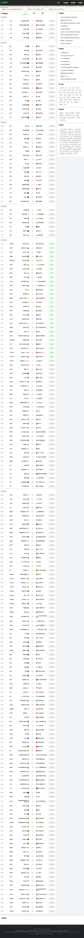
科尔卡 (39, 423)
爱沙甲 (11, 515)
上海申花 (25, 37)
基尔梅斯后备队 (41, 763)
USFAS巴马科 (24, 561)
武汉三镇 (40, 33)
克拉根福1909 (41, 465)
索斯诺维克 (24, 524)
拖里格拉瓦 (40, 415)
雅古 (39, 796)
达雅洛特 (40, 302)
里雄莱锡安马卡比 (23, 532)
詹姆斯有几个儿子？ (64, 76)
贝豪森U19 (24, 650)
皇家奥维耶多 (41, 214)
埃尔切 (39, 159)
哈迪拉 (25, 473)
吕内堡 (25, 717)
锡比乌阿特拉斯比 (42, 431)
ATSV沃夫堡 (24, 696)
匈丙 (11, 344)
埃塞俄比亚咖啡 (23, 402)
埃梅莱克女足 (24, 704)
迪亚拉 (39, 561)
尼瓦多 (25, 553)
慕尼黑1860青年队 (23, 721)
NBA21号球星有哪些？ (64, 58)
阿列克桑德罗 (24, 557)
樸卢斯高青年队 (41, 298)
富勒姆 (39, 138)
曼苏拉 (39, 306)
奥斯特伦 (40, 642)
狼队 (26, 100)
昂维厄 (39, 545)
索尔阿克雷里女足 (42, 801)
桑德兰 (39, 100)
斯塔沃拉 (40, 524)
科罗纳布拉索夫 (23, 440)
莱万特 (39, 71)
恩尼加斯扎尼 (41, 835)
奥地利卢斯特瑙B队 (22, 750)
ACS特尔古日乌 (23, 427)
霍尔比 (25, 273)
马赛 (39, 75)
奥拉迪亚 (40, 507)
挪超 (11, 654)
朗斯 (39, 151)
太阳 (73, 90)
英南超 (61, 99)
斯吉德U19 (24, 621)
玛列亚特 (40, 268)
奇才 (61, 90)
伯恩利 (39, 54)
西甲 (11, 50)
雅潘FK (25, 264)
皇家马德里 (40, 235)
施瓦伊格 (25, 725)
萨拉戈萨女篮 (41, 818)
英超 (11, 54)
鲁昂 (39, 810)
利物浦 (39, 184)
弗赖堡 (25, 218)
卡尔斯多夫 (24, 675)
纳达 (39, 331)
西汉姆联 (40, 104)
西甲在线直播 (69, 153)
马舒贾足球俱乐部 (42, 327)
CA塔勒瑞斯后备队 (42, 767)
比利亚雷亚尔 (24, 71)
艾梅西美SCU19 (23, 360)
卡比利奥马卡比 (41, 482)
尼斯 (26, 151)
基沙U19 (25, 843)
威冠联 (61, 104)
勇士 (70, 87)
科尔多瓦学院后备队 (42, 754)
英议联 (74, 97)
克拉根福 (25, 570)
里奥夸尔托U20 (23, 763)
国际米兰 (25, 231)
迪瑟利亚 (25, 394)
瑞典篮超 (12, 708)
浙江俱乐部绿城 (23, 63)
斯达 (39, 654)
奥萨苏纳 (25, 147)
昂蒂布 (25, 856)
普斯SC (39, 252)
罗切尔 (25, 814)
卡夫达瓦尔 (40, 294)
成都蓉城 (40, 37)
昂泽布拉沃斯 (41, 406)
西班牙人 (25, 235)
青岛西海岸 (40, 29)
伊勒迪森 (25, 607)
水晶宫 (39, 167)
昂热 (39, 193)
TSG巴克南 (40, 637)
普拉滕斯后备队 (41, 759)
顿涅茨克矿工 (24, 872)
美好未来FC (24, 599)
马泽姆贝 (40, 340)
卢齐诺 (25, 398)
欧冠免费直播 (65, 142)
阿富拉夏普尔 (24, 469)
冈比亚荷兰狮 (41, 599)
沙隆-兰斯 (25, 805)
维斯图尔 (25, 713)
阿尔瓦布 (40, 503)
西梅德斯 (25, 310)
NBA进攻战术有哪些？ (64, 64)
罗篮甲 (11, 427)
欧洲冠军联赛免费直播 (74, 142)
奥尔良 (39, 805)
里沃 (39, 448)
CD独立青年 (24, 906)
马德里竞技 (40, 113)
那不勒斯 (40, 126)
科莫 (26, 126)
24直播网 (36, 933)
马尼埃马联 (24, 260)
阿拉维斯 (25, 130)
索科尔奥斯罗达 (23, 700)
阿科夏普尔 (40, 469)
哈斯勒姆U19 (24, 847)
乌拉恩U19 (40, 851)
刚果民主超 (12, 260)
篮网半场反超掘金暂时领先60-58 (67, 73)
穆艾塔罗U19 (24, 356)
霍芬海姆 (25, 84)
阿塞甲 (11, 277)
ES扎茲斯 (40, 377)
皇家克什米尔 (24, 248)
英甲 (61, 97)
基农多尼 (40, 461)
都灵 (39, 79)
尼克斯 (72, 92)
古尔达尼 (40, 369)
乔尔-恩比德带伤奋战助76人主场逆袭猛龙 (69, 67)
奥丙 (11, 658)
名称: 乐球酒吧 (63, 117)
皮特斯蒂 (25, 683)
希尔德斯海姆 (41, 717)
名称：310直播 (76, 115)
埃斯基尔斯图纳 (23, 574)
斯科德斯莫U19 (23, 860)
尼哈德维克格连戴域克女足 (22, 801)
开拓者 (64, 90)
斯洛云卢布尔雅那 (42, 457)
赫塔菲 (25, 180)
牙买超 (11, 902)
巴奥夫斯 (40, 864)
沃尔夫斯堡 (40, 218)
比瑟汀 (39, 365)
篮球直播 (73, 3)
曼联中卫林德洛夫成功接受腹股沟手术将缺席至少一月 (70, 23)
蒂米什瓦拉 (40, 528)
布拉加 (25, 876)
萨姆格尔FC (24, 603)
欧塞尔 (25, 193)
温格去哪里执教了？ (64, 26)
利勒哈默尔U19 (41, 843)
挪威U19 (11, 511)
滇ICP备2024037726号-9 (42, 933)
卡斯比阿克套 (41, 243)
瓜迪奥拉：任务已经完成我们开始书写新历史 (69, 32)
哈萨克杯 (12, 243)
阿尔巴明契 (24, 256)
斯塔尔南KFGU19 (23, 889)
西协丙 (11, 729)
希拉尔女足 (24, 830)
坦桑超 (11, 327)
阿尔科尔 (25, 499)
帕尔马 (39, 231)
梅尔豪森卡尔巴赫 (42, 775)
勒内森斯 (25, 868)
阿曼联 (11, 331)
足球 (34, 13)
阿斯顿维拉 (24, 222)
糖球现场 (62, 115)
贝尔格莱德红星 (41, 625)
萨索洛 (25, 172)
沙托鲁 (39, 734)
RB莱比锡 (40, 134)
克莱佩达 (25, 444)
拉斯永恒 (25, 792)
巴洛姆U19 (24, 839)
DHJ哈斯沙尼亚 (23, 386)
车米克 (39, 566)
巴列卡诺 (40, 180)
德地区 (11, 607)
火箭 (66, 87)
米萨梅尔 (25, 495)
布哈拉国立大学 (41, 285)
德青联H (11, 650)
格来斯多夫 (24, 679)
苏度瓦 (39, 444)
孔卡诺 (25, 738)
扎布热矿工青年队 (23, 298)
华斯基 (25, 545)
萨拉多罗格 (24, 536)
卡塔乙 (11, 495)
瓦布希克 (25, 835)
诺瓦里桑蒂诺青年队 (22, 822)
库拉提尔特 (24, 503)
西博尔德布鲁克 (41, 633)
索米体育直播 (68, 115)
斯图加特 (40, 84)
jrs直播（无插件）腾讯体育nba (66, 129)
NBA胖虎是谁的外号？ (64, 61)
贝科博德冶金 (24, 281)
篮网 (80, 92)
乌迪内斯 (25, 79)
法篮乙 (11, 805)
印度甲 (11, 248)
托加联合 (40, 394)
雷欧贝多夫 (40, 658)
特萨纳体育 (40, 289)
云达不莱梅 (24, 92)
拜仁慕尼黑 (24, 88)
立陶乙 (11, 444)
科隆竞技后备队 (41, 771)
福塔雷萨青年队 (23, 784)
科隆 (39, 96)
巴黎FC (25, 197)
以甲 (11, 469)
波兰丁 (11, 390)
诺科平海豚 (40, 708)
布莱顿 (39, 109)
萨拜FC (25, 277)
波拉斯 (25, 708)
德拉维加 (25, 423)
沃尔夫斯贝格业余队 (42, 679)
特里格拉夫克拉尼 (42, 536)
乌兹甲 (11, 264)
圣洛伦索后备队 (41, 780)
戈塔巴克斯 (24, 646)
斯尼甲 (11, 536)
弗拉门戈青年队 (41, 788)
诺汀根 (25, 637)
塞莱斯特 (25, 340)
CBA (72, 102)
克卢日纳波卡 (24, 431)
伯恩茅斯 (25, 167)
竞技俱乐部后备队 (23, 754)
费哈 (39, 792)
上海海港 (40, 58)
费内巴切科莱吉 (41, 335)
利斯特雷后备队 (23, 771)
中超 (11, 20)
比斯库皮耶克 (41, 700)
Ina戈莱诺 (25, 566)
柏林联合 (25, 96)
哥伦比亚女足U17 (23, 898)
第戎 (26, 734)
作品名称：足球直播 (69, 113)
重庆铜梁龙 (40, 20)
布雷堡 (25, 465)
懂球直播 (78, 113)
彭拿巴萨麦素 (41, 729)
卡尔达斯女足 (24, 911)
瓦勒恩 (25, 667)
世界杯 (69, 95)
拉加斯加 (25, 688)
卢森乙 (11, 826)
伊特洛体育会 (24, 885)
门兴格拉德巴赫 (23, 201)
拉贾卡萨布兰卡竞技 (42, 629)
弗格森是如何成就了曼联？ (65, 20)
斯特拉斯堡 (24, 188)
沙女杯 (11, 830)
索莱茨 (39, 557)
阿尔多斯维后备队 (23, 780)
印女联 (11, 348)
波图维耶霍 (40, 906)
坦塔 (26, 289)
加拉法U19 (24, 587)
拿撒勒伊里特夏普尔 (42, 473)
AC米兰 (39, 172)
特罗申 (25, 452)
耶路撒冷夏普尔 (41, 541)
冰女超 (11, 801)
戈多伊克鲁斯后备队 (22, 767)
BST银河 (40, 603)
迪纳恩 (25, 810)
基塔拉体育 (24, 319)
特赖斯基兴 (24, 742)
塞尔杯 (11, 625)
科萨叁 (25, 549)
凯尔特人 (69, 97)
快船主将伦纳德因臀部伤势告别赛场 (67, 79)
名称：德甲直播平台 (76, 146)
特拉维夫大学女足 (23, 323)
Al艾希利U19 (41, 582)
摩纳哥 (39, 142)
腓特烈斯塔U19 (41, 511)
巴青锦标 (12, 822)
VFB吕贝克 (24, 746)
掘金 (76, 92)
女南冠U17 (12, 898)
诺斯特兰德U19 (41, 621)
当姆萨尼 (40, 688)
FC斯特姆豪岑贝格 (42, 721)
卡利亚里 (40, 155)
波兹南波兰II (24, 448)
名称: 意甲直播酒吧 (67, 149)
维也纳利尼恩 (41, 742)
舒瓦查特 (25, 692)
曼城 (64, 92)
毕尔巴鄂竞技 (41, 130)
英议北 (78, 97)
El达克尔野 (24, 268)
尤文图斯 (25, 210)
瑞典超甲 (12, 574)
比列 (39, 411)
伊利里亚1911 (24, 419)
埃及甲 (11, 252)
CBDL (65, 104)
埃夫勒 (39, 814)
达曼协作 (40, 520)
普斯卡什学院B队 (23, 344)
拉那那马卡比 (41, 532)
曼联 (68, 92)
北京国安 (40, 67)
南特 (26, 75)
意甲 (11, 46)
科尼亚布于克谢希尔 (22, 335)
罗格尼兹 (25, 658)
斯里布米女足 (24, 348)
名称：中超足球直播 (64, 136)
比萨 (26, 46)
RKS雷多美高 (41, 553)
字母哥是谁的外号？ (64, 52)
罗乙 (11, 507)
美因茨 (39, 176)
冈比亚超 (12, 591)
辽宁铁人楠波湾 (41, 25)
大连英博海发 (24, 20)
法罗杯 (11, 713)
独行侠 (61, 95)
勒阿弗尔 (40, 163)
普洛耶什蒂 (24, 436)
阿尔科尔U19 (41, 356)
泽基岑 (39, 663)
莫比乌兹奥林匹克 (42, 281)
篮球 (43, 13)
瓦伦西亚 (25, 113)
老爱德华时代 (41, 612)
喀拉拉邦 (40, 248)
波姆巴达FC (24, 591)
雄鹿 (69, 90)
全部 (25, 13)
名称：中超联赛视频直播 (75, 136)
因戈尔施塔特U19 (42, 650)
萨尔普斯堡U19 (23, 511)
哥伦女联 (12, 911)
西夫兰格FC (24, 826)
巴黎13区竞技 (41, 738)
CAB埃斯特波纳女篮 (22, 818)
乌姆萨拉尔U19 (23, 578)
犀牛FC (25, 595)
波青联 (11, 298)
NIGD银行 (40, 256)
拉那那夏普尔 (24, 482)
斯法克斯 (40, 373)
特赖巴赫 (40, 667)
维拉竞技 (40, 319)
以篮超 (11, 532)
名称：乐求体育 (71, 117)
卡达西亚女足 (41, 830)
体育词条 (44, 929)
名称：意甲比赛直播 (74, 151)
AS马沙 (25, 377)
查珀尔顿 (40, 902)
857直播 (78, 117)
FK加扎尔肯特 (41, 264)
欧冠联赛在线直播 (67, 140)
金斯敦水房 (24, 902)
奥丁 (11, 465)
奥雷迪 (39, 683)
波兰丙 (11, 524)
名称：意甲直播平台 (64, 151)
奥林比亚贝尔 (24, 365)
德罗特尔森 (40, 746)
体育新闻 (80, 3)
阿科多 (25, 520)
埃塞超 (11, 256)
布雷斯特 (40, 197)
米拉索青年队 (41, 822)
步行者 (77, 87)
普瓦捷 (25, 864)
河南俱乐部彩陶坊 (23, 25)
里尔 (26, 163)
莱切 (39, 46)
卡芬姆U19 (40, 839)
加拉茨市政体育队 (23, 528)
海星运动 (62, 113)
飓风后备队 (24, 759)
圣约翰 (25, 663)
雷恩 (39, 226)
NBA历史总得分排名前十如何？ (66, 55)
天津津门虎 (24, 33)
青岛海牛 (25, 58)
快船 (80, 90)
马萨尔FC (25, 252)
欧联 (11, 876)
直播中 (51, 243)
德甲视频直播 (70, 148)
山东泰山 (25, 29)
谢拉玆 (25, 390)
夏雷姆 (25, 477)
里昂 (26, 226)
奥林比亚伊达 (41, 885)
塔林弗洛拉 (24, 515)
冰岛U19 (11, 889)
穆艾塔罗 (40, 495)
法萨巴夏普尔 (41, 477)
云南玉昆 (25, 67)
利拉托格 (25, 642)
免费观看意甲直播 (76, 149)
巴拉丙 (11, 885)
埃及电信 (40, 273)
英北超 (65, 99)
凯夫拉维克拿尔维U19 (42, 890)
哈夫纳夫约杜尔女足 (42, 894)
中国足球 (62, 87)
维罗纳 (39, 210)
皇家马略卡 (40, 50)
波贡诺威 (40, 398)
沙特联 (11, 520)
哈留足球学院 (41, 515)
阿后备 (11, 754)
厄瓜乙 (11, 906)
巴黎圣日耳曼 (24, 117)
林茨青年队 (40, 675)
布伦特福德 (24, 104)
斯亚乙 (11, 411)
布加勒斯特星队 (41, 440)
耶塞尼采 (25, 415)
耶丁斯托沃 (24, 625)
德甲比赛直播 (63, 148)
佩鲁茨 (39, 344)
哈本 (26, 633)
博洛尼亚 (25, 155)
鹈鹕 (61, 92)
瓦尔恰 (39, 427)
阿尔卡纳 (25, 314)
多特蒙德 (40, 201)
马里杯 (11, 561)
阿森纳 (25, 138)
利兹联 (25, 54)
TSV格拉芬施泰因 (42, 570)
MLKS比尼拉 (41, 452)
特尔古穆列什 (41, 436)
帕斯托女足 (40, 911)
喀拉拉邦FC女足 (23, 381)
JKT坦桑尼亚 (24, 461)
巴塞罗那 (40, 147)
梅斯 (26, 142)
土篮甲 (11, 335)
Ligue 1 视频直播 (73, 144)
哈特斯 (39, 591)
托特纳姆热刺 (41, 222)
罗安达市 (25, 406)
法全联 (11, 734)
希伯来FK (40, 277)
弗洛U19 (40, 847)
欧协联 (11, 872)
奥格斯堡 (40, 92)
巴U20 (11, 784)
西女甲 (11, 818)
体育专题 (48, 929)
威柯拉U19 (40, 360)
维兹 (26, 671)
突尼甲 (11, 365)
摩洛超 (11, 386)
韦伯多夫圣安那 (41, 671)
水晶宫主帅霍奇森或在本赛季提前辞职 (68, 17)
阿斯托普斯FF (41, 646)
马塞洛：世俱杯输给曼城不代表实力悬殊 (68, 34)
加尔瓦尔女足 (41, 348)
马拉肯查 (40, 868)
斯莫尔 (25, 331)
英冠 (79, 99)
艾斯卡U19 (40, 860)
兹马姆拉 (40, 386)
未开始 (51, 20)
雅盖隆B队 (40, 390)
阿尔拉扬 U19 (24, 582)
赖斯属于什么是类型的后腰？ (66, 40)
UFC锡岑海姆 (24, 486)
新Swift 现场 (62, 120)
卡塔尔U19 (12, 352)
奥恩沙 (25, 729)
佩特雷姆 (25, 294)
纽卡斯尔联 (24, 109)
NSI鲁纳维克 (41, 713)
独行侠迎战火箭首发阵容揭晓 (66, 70)
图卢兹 (39, 188)
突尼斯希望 (24, 373)
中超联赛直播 (63, 138)
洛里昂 (39, 117)
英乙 (64, 97)
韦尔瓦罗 (40, 402)
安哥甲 (11, 406)
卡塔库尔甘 (24, 285)
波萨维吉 (25, 457)
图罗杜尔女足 (24, 894)
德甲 (11, 84)
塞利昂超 (12, 612)
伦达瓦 (39, 419)
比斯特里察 (24, 411)
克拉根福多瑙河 (41, 696)
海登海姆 (40, 88)
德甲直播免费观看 (67, 146)
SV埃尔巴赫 (40, 725)
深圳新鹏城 (40, 63)
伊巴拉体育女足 (41, 704)
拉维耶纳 (40, 310)
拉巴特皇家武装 (23, 629)
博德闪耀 (25, 654)
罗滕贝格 (40, 750)
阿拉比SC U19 (41, 352)
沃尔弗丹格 (40, 826)
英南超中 (76, 102)
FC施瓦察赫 (40, 486)
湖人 (76, 90)
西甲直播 (75, 153)
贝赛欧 (25, 796)
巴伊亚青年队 (24, 788)
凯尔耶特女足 (41, 323)
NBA (68, 102)
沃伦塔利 (25, 507)
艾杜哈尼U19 (41, 587)
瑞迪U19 (25, 851)
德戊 (11, 633)
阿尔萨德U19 (41, 578)
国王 (73, 87)
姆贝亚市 (25, 327)
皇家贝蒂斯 (24, 214)
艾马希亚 (40, 499)
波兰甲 (11, 545)
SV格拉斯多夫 (41, 692)
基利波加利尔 (24, 541)
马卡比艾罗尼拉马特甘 (42, 616)
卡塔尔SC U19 (24, 352)
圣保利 (25, 176)
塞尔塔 (25, 159)
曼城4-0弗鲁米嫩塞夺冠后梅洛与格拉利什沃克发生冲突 (70, 37)
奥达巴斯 (25, 243)
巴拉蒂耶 (25, 306)
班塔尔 (25, 612)
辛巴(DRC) (40, 260)
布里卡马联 (40, 595)
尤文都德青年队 (41, 784)
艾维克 (39, 574)
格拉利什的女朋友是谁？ (65, 43)
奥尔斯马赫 (24, 775)
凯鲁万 (25, 369)
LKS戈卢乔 (40, 549)
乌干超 (11, 319)
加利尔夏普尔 (24, 616)
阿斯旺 (39, 314)
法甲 (11, 75)
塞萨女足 (40, 381)
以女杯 (11, 323)
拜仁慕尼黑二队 (41, 607)
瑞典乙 (11, 642)
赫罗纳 (25, 50)
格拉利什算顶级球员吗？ (65, 29)
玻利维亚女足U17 (42, 898)
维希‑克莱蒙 (40, 856)
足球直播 (66, 3)
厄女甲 (11, 704)
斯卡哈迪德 (24, 302)
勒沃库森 (25, 134)
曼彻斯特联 (24, 184)
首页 (58, 2)
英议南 (70, 99)
